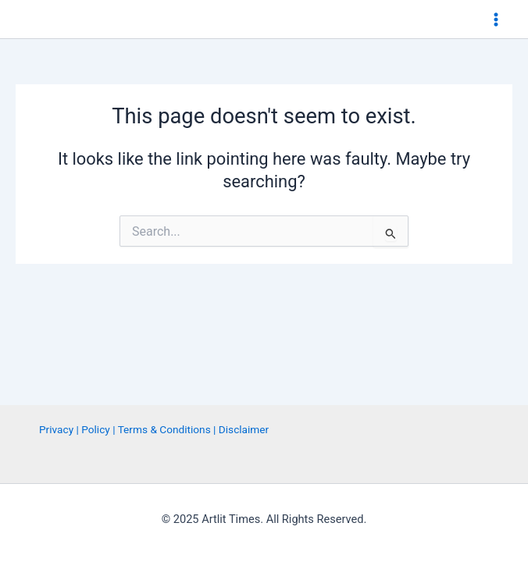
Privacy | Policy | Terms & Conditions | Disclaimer (154, 429)
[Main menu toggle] (496, 19)
